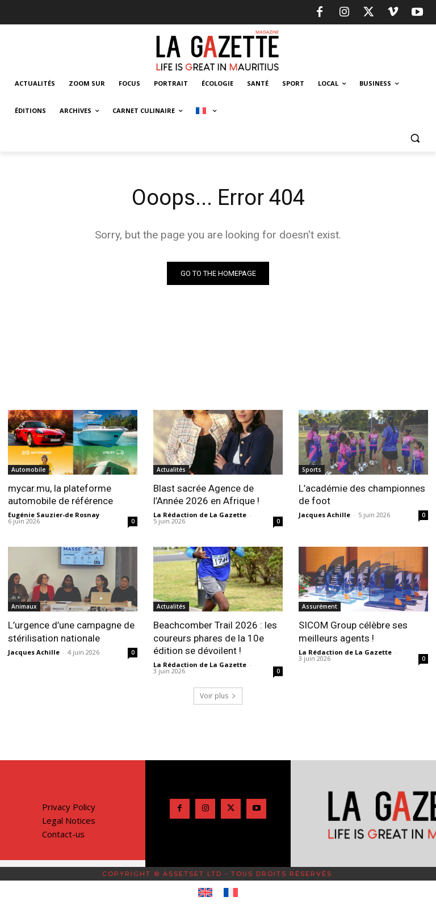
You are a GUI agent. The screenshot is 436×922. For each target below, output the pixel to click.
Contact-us (63, 834)
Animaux (24, 606)
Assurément (319, 606)
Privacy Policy (68, 806)
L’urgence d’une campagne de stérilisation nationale (71, 631)
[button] (414, 138)
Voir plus (218, 696)
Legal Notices (68, 820)
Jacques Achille (324, 514)
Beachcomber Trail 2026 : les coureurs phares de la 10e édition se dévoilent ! (215, 637)
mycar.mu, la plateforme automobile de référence (60, 494)
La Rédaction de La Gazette (199, 514)
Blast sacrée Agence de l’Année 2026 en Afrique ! (206, 494)
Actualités (171, 469)
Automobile (28, 469)
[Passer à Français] (231, 893)
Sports (311, 469)
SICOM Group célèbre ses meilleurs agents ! (353, 631)
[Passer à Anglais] (205, 893)
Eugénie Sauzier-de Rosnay (53, 514)
